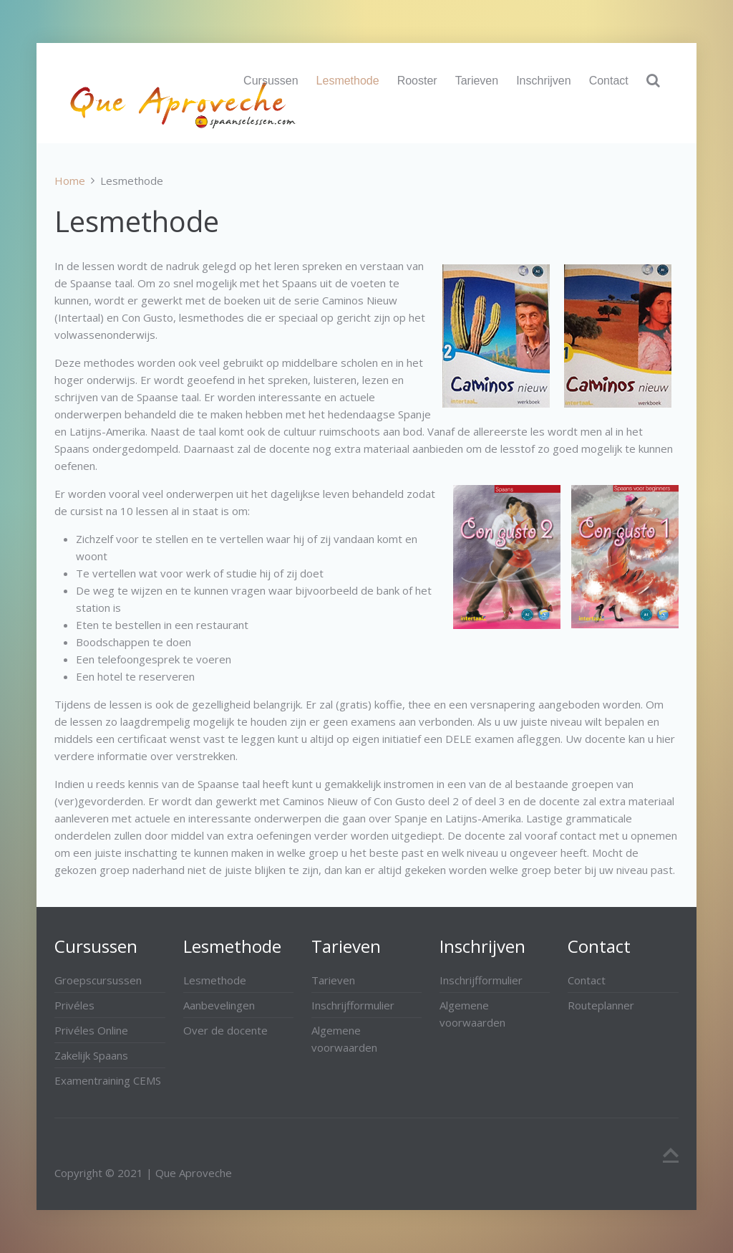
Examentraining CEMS (107, 1080)
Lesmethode (347, 81)
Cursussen (270, 81)
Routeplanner (601, 1005)
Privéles (74, 1005)
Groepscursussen (98, 980)
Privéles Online (91, 1030)
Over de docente (225, 1030)
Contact (608, 81)
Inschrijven (543, 81)
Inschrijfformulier (352, 1005)
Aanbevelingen (219, 1005)
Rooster (417, 81)
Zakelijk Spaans (91, 1055)
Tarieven (476, 81)
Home (69, 180)
